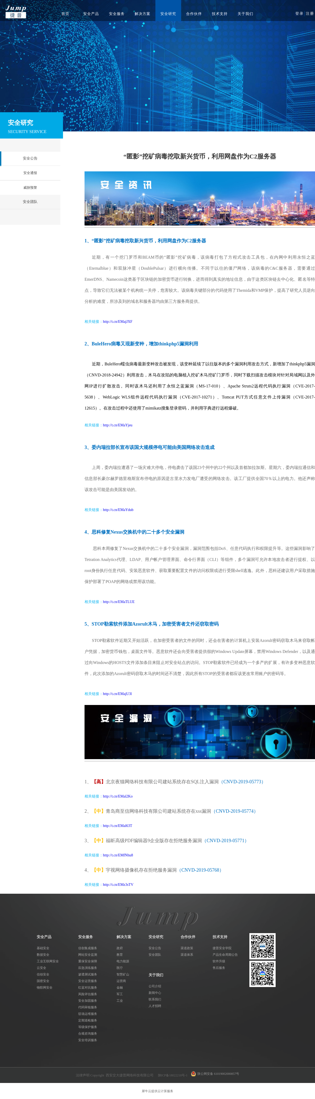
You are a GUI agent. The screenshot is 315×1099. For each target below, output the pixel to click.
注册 (310, 14)
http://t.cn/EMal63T (117, 826)
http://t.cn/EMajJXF (117, 322)
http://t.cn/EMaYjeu (117, 425)
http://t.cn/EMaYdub (118, 510)
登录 (299, 14)
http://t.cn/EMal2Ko (118, 796)
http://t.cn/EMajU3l (117, 694)
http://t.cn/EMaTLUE (119, 602)
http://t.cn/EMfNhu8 (118, 855)
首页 (65, 14)
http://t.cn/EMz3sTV (118, 885)
